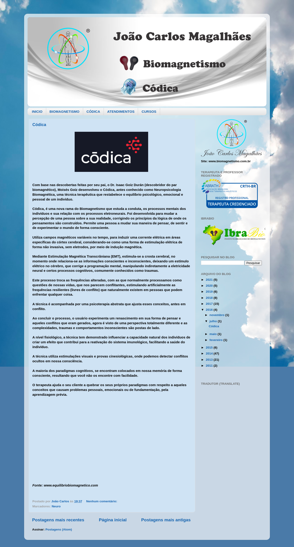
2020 (210, 285)
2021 (210, 279)
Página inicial (113, 519)
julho (213, 321)
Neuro (56, 506)
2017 (210, 303)
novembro (217, 315)
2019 (210, 291)
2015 (210, 347)
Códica (39, 124)
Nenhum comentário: (102, 501)
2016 (210, 309)
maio (213, 334)
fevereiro (216, 340)
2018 (210, 298)
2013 (210, 359)
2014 (210, 353)
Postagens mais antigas (166, 519)
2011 (210, 365)
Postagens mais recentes (58, 519)
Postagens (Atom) (58, 529)
